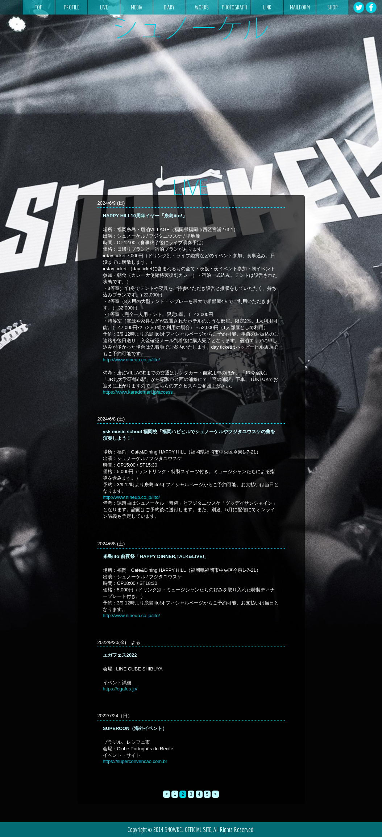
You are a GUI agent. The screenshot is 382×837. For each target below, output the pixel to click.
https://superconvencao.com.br (135, 761)
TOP (38, 7)
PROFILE (71, 7)
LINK (267, 7)
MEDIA (136, 7)
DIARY (169, 7)
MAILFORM (300, 7)
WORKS (202, 7)
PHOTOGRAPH (234, 7)
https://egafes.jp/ (120, 689)
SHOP (332, 7)
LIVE (104, 7)
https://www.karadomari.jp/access (138, 392)
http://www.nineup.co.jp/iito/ (131, 359)
